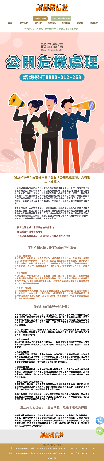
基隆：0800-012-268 (19, 453)
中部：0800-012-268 (41, 448)
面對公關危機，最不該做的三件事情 (35, 227)
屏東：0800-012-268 (85, 453)
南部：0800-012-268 (63, 448)
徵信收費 (66, 23)
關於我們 (24, 23)
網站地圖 (52, 458)
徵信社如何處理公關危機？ (31, 231)
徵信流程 (52, 23)
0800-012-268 (40, 18)
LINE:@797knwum (61, 18)
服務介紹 (38, 23)
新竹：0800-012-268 (41, 453)
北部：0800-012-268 (19, 448)
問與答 (80, 23)
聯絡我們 (94, 23)
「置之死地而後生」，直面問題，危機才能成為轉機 (43, 236)
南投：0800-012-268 (63, 453)
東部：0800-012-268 (85, 448)
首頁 (10, 23)
